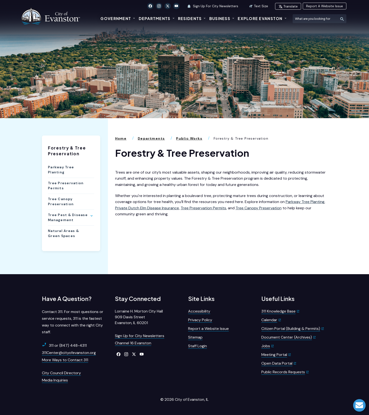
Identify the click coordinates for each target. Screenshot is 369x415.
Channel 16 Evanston (133, 343)
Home (121, 138)
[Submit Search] (341, 18)
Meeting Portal (274, 354)
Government (115, 18)
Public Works (189, 138)
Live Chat (359, 405)
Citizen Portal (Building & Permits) (290, 328)
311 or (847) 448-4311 (64, 345)
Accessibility (199, 311)
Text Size (258, 6)
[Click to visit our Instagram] (159, 6)
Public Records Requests (283, 371)
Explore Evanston (260, 18)
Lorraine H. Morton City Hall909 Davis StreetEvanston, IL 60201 (139, 317)
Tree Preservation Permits (66, 185)
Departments (155, 18)
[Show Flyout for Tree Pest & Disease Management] (91, 215)
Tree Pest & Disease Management (68, 217)
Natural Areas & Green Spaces (63, 233)
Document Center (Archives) (286, 337)
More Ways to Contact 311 (65, 359)
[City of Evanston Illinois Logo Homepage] (51, 16)
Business (219, 18)
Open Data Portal (276, 363)
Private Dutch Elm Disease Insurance (147, 208)
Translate (288, 6)
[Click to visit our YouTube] (176, 6)
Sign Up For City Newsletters (212, 6)
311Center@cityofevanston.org (69, 352)
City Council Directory (61, 372)
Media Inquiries (55, 380)
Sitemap (195, 337)
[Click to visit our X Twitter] (168, 6)
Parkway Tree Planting (61, 169)
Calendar (269, 319)
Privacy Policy (200, 319)
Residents (190, 18)
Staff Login (197, 345)
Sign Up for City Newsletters (139, 335)
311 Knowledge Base (278, 311)
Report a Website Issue (208, 328)
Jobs (265, 345)
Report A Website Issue (324, 6)
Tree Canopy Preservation (61, 201)
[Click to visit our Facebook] (150, 6)
